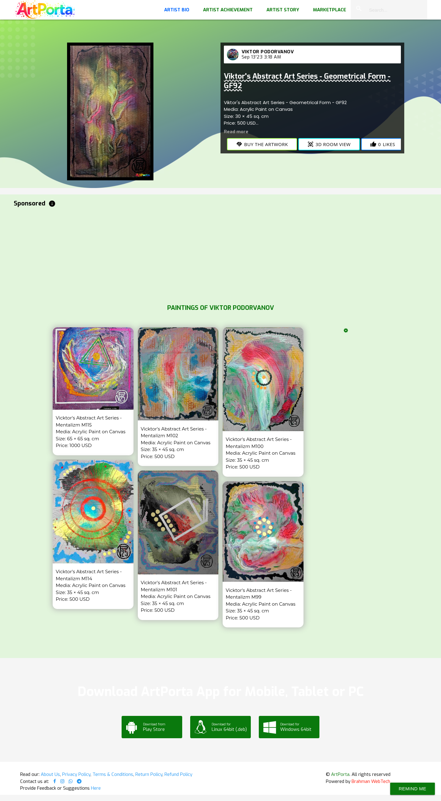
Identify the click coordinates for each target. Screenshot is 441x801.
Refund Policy (178, 774)
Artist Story (282, 10)
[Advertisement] (197, 254)
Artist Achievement (228, 10)
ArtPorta (340, 774)
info (52, 203)
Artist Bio (176, 10)
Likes (382, 144)
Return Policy (148, 774)
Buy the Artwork (262, 144)
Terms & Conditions (112, 774)
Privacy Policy (76, 774)
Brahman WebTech (371, 781)
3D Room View (329, 144)
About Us (50, 774)
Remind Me (412, 788)
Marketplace (329, 10)
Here (96, 788)
